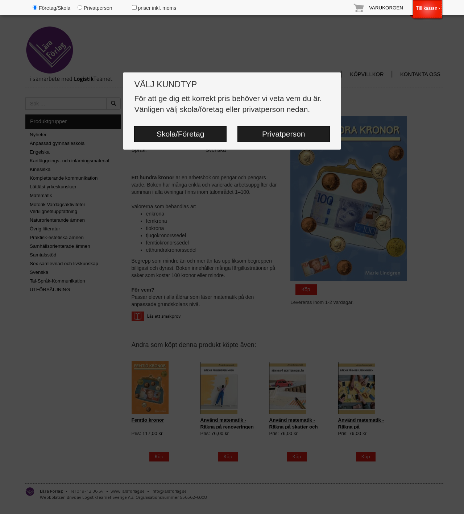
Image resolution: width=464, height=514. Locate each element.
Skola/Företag (180, 134)
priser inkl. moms (154, 8)
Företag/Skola (51, 8)
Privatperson (283, 134)
